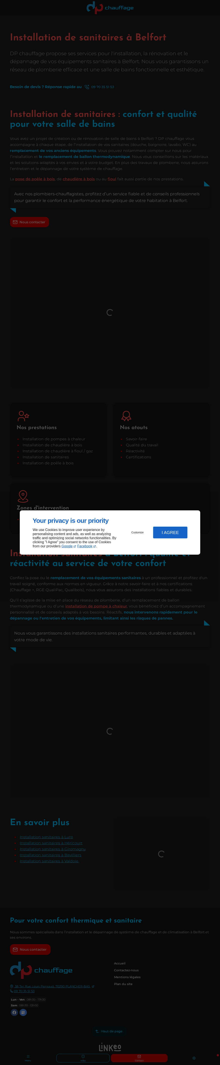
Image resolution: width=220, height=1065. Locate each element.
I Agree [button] (170, 532)
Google (67, 546)
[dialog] (110, 532)
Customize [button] (137, 532)
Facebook (84, 546)
